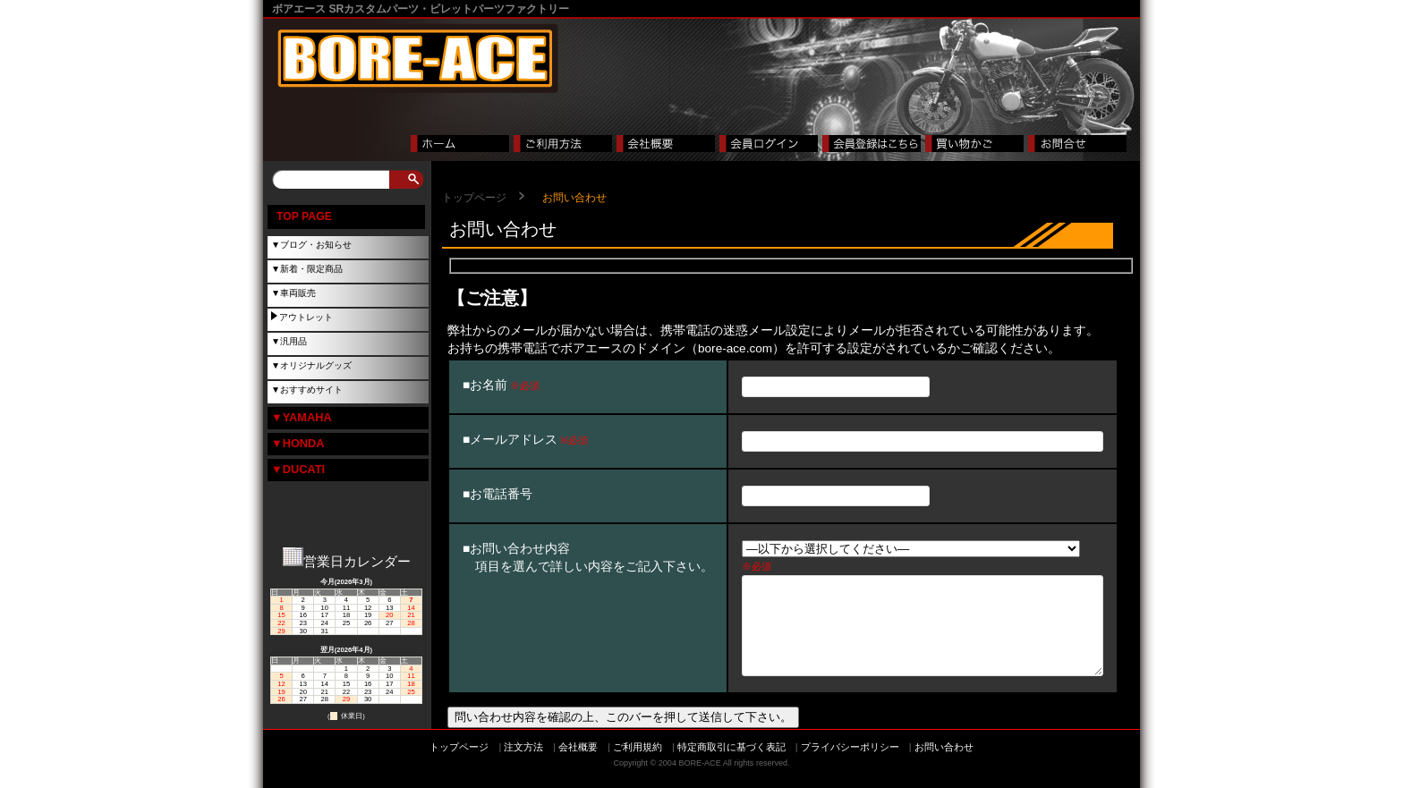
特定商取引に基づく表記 (731, 764)
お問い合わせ (944, 764)
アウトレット (306, 317)
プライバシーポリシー (850, 764)
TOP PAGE (304, 216)
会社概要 (578, 764)
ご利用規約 (637, 764)
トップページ (474, 197)
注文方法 (523, 764)
